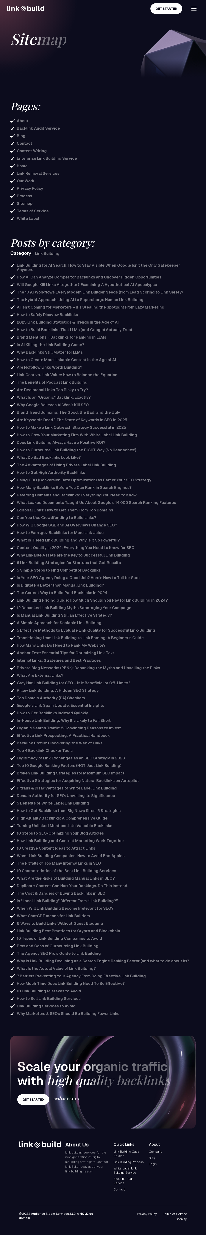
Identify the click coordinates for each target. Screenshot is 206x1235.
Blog (152, 1162)
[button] (192, 8)
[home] (25, 8)
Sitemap (181, 1219)
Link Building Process (129, 1166)
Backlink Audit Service (123, 1185)
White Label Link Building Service (125, 1175)
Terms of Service (175, 1214)
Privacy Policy (147, 1214)
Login (153, 1168)
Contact (119, 1193)
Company (155, 1156)
